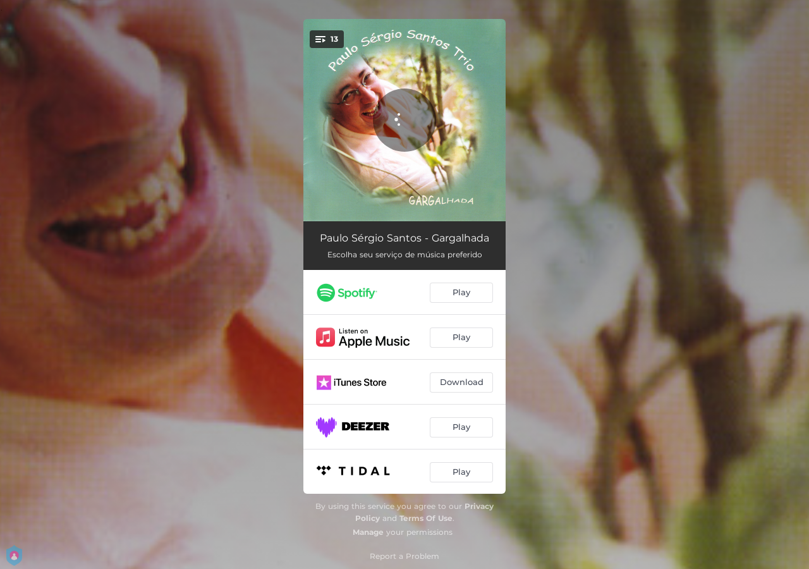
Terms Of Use (426, 518)
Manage (368, 532)
